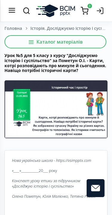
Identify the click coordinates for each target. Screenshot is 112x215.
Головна (13, 28)
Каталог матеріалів (55, 42)
